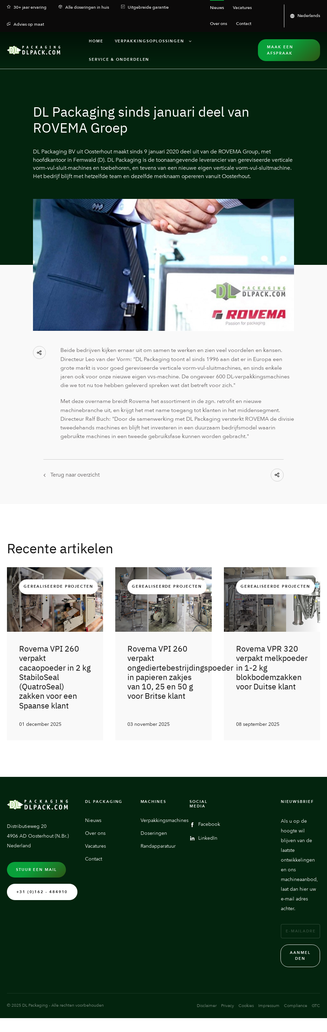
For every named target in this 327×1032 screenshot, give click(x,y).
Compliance (295, 1024)
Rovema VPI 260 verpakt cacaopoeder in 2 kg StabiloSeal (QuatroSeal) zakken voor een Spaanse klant (55, 677)
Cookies (246, 1024)
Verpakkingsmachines (164, 839)
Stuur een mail (36, 888)
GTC (316, 1024)
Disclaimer (207, 1024)
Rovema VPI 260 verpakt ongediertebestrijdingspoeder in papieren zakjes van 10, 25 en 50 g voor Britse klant (180, 672)
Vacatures (95, 865)
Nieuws (93, 839)
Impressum (268, 1024)
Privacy (227, 1024)
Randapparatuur (158, 865)
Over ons (95, 852)
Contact (93, 878)
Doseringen (154, 852)
